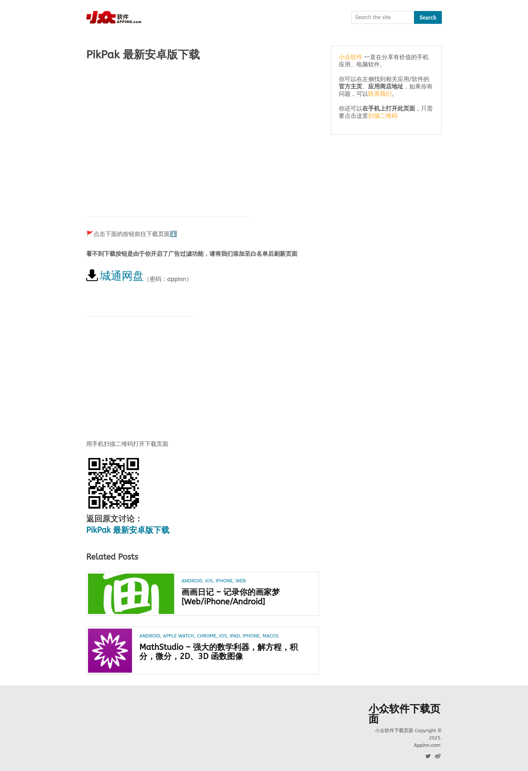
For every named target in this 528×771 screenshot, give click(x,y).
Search (427, 17)
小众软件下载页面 (404, 714)
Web (240, 580)
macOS (271, 636)
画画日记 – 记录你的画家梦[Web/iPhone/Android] (231, 597)
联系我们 (380, 93)
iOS (209, 580)
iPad (234, 636)
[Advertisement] (202, 125)
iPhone (224, 580)
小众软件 (350, 57)
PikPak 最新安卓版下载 (127, 530)
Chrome (206, 636)
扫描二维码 (382, 115)
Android (192, 580)
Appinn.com (427, 745)
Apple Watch (178, 636)
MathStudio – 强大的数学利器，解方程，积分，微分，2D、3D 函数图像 (218, 652)
